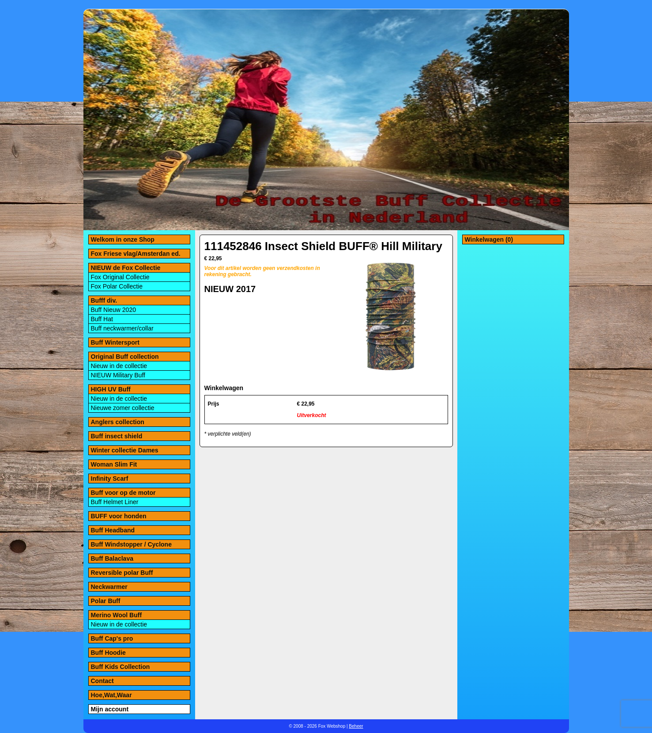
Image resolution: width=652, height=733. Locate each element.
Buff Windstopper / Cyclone (131, 544)
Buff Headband (113, 530)
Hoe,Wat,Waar (111, 695)
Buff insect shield (117, 436)
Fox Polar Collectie (117, 286)
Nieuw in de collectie (119, 365)
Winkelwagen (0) (489, 239)
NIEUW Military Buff (118, 375)
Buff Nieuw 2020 (113, 309)
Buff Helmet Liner (115, 501)
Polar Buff (106, 600)
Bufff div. (104, 300)
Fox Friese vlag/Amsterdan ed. (136, 253)
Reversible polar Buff (122, 572)
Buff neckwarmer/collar (122, 328)
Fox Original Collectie (120, 277)
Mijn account (110, 709)
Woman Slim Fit (114, 464)
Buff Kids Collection (120, 666)
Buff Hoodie (108, 652)
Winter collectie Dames (124, 450)
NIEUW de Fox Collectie (126, 267)
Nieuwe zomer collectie (123, 407)
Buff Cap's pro (112, 638)
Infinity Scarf (109, 478)
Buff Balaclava (112, 558)
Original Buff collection (125, 356)
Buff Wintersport (115, 342)
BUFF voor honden (119, 516)
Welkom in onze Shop (123, 239)
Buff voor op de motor (123, 492)
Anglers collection (117, 421)
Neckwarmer (109, 586)
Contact (102, 680)
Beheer (356, 726)
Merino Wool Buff (116, 615)
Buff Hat (102, 319)
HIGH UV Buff (111, 389)
